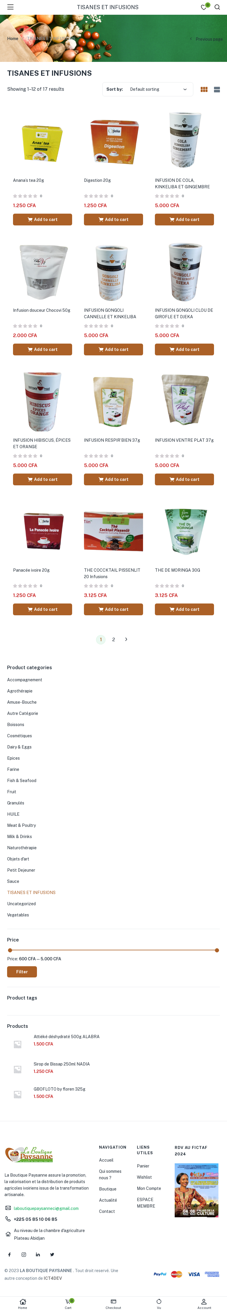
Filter (22, 971)
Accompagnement (24, 679)
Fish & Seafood (21, 780)
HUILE (13, 814)
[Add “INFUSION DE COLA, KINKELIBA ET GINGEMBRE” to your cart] (184, 219)
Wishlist (144, 1177)
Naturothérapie (22, 847)
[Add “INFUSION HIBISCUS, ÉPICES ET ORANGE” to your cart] (42, 479)
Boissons (15, 724)
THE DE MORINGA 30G (177, 570)
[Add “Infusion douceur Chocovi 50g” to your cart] (42, 349)
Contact (107, 1211)
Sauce (13, 881)
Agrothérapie (20, 691)
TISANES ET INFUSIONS (31, 892)
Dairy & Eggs (19, 747)
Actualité (108, 1200)
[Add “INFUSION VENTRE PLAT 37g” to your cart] (184, 479)
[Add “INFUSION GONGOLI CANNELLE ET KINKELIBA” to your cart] (113, 349)
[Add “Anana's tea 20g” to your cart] (42, 219)
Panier (143, 1166)
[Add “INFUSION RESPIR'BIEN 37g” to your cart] (113, 479)
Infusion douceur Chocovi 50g (41, 310)
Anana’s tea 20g (28, 180)
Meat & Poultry (21, 825)
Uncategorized (21, 903)
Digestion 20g (97, 180)
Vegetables (18, 915)
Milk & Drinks (19, 836)
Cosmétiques (19, 735)
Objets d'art (18, 859)
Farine (13, 769)
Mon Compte (149, 1188)
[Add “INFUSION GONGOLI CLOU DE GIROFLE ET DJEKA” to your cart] (184, 349)
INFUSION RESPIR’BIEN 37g (112, 440)
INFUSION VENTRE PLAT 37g (184, 440)
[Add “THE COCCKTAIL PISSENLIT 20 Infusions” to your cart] (113, 609)
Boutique (107, 1189)
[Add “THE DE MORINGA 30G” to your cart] (184, 609)
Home (23, 1304)
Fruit (11, 791)
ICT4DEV (53, 1278)
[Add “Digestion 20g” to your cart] (113, 219)
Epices (13, 758)
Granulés (15, 803)
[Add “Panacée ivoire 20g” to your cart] (42, 609)
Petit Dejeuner (21, 870)
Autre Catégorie (22, 713)
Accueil (106, 1160)
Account (204, 1304)
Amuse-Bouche (22, 702)
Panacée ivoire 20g (31, 570)
